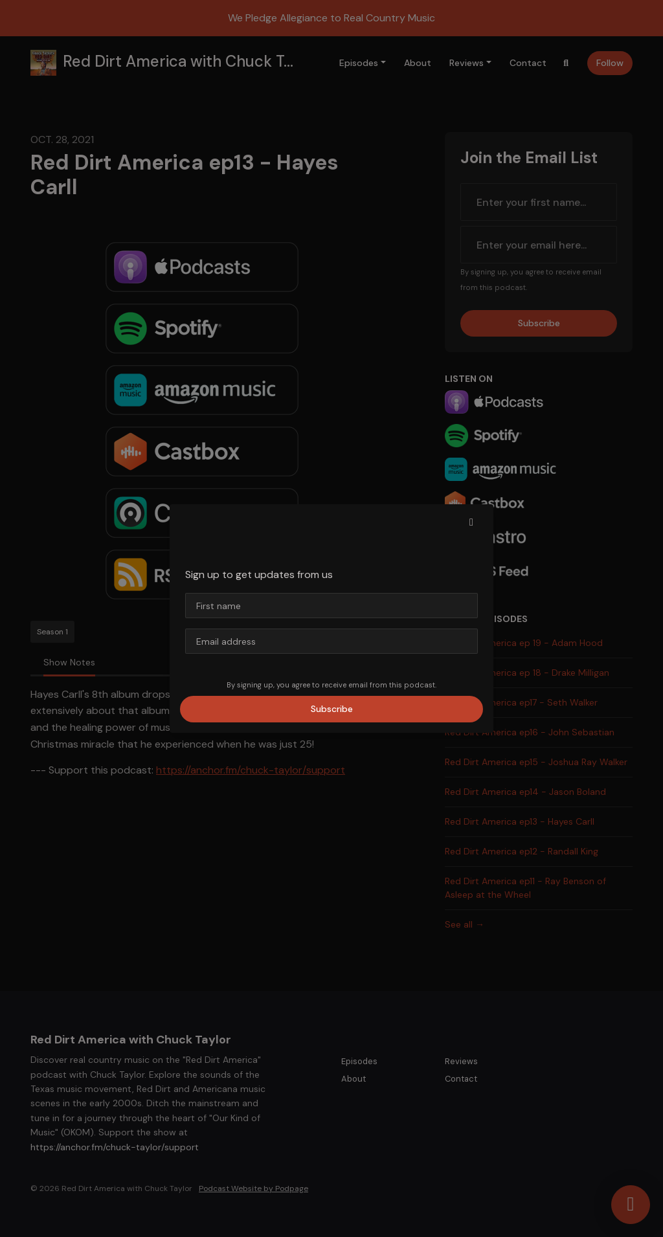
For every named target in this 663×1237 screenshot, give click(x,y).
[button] (471, 522)
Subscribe (332, 709)
